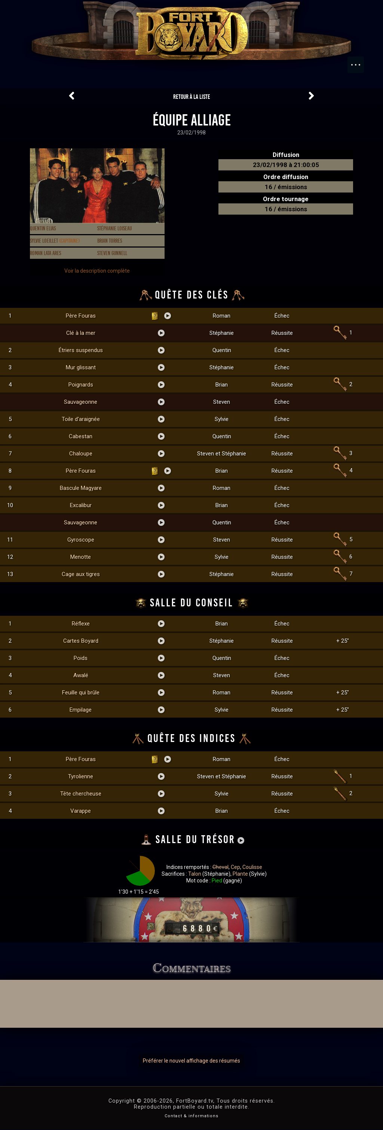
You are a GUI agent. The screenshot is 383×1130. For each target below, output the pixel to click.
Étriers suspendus (81, 350)
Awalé (80, 675)
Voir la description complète (97, 271)
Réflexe (81, 623)
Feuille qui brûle (80, 692)
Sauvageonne (80, 402)
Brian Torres (109, 241)
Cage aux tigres (81, 574)
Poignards (80, 384)
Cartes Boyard (80, 640)
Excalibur (81, 505)
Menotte (80, 557)
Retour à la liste (191, 96)
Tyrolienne (80, 776)
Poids (81, 658)
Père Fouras (81, 315)
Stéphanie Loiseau (114, 228)
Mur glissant (81, 367)
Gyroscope (80, 539)
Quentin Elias (43, 228)
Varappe (80, 811)
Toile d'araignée (81, 419)
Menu (359, 61)
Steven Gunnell (112, 253)
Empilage (81, 709)
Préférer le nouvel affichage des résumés (191, 1061)
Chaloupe (80, 453)
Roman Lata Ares (45, 253)
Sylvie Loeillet (55, 241)
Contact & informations (191, 1116)
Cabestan (80, 436)
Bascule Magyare (81, 488)
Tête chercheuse (80, 793)
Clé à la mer (80, 333)
